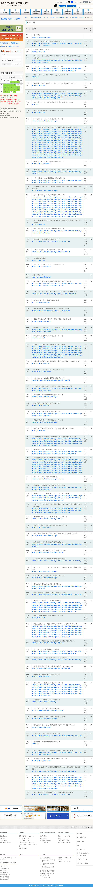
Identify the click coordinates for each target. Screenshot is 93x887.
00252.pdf (54, 329)
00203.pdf (35, 252)
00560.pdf (73, 586)
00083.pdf (42, 131)
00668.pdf (60, 651)
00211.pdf (35, 266)
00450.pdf (67, 472)
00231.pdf (42, 294)
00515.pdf (54, 519)
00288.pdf (48, 353)
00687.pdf (35, 668)
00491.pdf (42, 508)
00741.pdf (48, 702)
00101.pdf (54, 136)
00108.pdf (48, 138)
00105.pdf (79, 136)
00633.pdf (60, 630)
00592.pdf (60, 607)
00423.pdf (48, 466)
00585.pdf (67, 605)
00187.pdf (42, 231)
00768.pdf (60, 752)
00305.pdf (54, 357)
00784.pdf (73, 771)
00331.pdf (42, 397)
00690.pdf (54, 668)
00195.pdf (42, 233)
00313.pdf (35, 380)
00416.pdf (54, 464)
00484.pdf (79, 498)
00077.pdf (54, 129)
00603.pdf (79, 609)
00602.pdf (73, 609)
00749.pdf (42, 718)
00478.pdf (42, 498)
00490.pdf (35, 508)
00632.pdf (54, 630)
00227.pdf (48, 285)
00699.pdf (54, 685)
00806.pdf (67, 781)
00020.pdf (54, 60)
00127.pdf (67, 142)
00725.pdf (67, 691)
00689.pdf (48, 668)
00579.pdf (79, 603)
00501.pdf (54, 510)
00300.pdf (73, 355)
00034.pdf (73, 68)
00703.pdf (79, 685)
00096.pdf (73, 133)
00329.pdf (48, 390)
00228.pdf (54, 285)
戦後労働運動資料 (5, 874)
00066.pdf (60, 98)
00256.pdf (79, 329)
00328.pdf (42, 390)
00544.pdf (73, 561)
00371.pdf (42, 443)
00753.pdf (42, 727)
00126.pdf (60, 142)
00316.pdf (54, 380)
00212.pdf (42, 266)
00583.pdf (54, 605)
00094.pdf (60, 133)
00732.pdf (60, 693)
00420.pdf (79, 464)
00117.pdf (54, 140)
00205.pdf (48, 252)
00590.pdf (48, 607)
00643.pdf (73, 632)
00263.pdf (42, 346)
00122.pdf (35, 142)
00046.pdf (35, 94)
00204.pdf (42, 252)
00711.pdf (79, 687)
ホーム (27, 17)
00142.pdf (60, 146)
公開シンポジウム (24, 838)
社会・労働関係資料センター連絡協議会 (84, 854)
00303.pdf (42, 357)
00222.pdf (67, 283)
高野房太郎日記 (4, 877)
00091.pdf (42, 133)
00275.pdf (67, 348)
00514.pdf (48, 519)
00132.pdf (48, 144)
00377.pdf (79, 443)
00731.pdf (54, 693)
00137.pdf (79, 144)
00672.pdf (35, 653)
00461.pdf (54, 487)
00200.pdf (54, 241)
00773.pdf (42, 754)
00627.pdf (73, 628)
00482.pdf (67, 498)
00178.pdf (79, 155)
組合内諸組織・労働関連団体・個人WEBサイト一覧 (47, 871)
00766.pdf (48, 752)
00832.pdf (54, 794)
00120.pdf (73, 140)
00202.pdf (67, 241)
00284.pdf (73, 350)
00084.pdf (48, 131)
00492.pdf (48, 508)
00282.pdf (60, 350)
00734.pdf (73, 693)
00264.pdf (48, 346)
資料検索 (2, 854)
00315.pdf (48, 380)
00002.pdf (42, 37)
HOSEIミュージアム (82, 863)
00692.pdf (67, 668)
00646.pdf (42, 634)
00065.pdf (54, 98)
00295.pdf (42, 355)
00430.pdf (42, 468)
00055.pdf (42, 96)
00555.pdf (42, 586)
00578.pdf (73, 603)
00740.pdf (42, 702)
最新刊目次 (43, 836)
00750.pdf (48, 718)
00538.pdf (35, 561)
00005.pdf (42, 43)
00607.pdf (54, 611)
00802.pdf (42, 781)
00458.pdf (35, 487)
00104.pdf (73, 136)
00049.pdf (54, 94)
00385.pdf (54, 451)
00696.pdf (35, 685)
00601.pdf (67, 609)
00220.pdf (54, 283)
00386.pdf (60, 451)
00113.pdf (79, 138)
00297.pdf (54, 355)
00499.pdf (42, 510)
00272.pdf (48, 348)
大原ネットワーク (82, 859)
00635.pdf (73, 630)
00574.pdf (48, 603)
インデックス (3, 866)
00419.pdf (73, 464)
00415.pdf (48, 464)
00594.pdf (73, 607)
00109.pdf (54, 138)
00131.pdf (42, 144)
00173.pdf (48, 155)
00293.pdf (79, 353)
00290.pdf (60, 353)
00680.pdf (42, 660)
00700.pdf (60, 685)
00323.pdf (60, 388)
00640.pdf (54, 632)
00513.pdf (42, 519)
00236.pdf (73, 294)
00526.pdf (48, 544)
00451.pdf (73, 472)
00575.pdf (54, 603)
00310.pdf (35, 371)
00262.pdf (35, 346)
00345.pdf (35, 416)
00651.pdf (73, 634)
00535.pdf (48, 552)
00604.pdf (35, 611)
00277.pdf (79, 348)
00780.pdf (48, 771)
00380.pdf (48, 445)
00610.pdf (73, 611)
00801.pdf (35, 781)
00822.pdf (67, 786)
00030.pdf (48, 68)
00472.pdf (54, 496)
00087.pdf (67, 131)
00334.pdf (35, 405)
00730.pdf (48, 693)
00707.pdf (54, 687)
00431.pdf (48, 468)
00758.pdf (54, 735)
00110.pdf (60, 138)
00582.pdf (48, 605)
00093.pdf (54, 133)
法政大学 (79, 833)
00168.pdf (67, 153)
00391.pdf (42, 453)
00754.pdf (48, 727)
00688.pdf (42, 668)
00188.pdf (48, 231)
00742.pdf (54, 702)
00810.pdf (42, 784)
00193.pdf (79, 231)
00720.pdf (35, 691)
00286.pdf (35, 353)
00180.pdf (42, 157)
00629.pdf (35, 630)
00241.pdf (42, 310)
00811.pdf (48, 784)
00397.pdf (35, 460)
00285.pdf (79, 350)
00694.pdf (42, 676)
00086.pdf (60, 131)
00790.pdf (67, 777)
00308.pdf (42, 363)
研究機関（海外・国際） (64, 861)
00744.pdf (42, 710)
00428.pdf (79, 466)
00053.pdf (79, 94)
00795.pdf (48, 779)
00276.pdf (73, 348)
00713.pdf (42, 689)
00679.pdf (35, 660)
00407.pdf (48, 462)
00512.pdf (35, 519)
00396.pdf (73, 453)
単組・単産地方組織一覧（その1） (47, 864)
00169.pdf (73, 153)
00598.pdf (48, 609)
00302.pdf (35, 357)
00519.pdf (48, 527)
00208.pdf (67, 252)
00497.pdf (79, 508)
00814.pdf (67, 784)
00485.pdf (35, 500)
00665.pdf (42, 651)
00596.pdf (35, 609)
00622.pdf (42, 628)
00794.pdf (42, 779)
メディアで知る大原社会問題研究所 (28, 845)
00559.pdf (67, 586)
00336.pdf (48, 405)
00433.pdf (60, 468)
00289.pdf (54, 353)
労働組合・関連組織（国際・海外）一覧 (47, 874)
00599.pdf (54, 609)
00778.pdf (35, 771)
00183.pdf (60, 157)
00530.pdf (73, 544)
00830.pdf (42, 794)
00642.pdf (67, 632)
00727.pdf (79, 691)
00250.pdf (42, 329)
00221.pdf (60, 283)
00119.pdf (67, 140)
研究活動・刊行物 (63, 832)
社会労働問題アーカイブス (10, 19)
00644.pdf (79, 632)
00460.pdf (48, 487)
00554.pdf (35, 586)
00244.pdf (60, 310)
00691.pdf (60, 668)
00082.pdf (35, 131)
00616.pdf (54, 626)
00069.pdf (42, 112)
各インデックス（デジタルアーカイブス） (58, 17)
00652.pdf (79, 634)
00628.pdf (79, 628)
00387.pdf (67, 451)
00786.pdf (42, 777)
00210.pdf (42, 260)
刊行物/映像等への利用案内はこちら (11, 43)
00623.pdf (48, 628)
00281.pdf (54, 350)
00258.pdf (42, 331)
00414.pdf (42, 464)
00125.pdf (54, 142)
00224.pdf (79, 283)
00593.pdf (67, 607)
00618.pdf (67, 626)
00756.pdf (42, 735)
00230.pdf (35, 294)
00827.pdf (48, 788)
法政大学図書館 (81, 837)
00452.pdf (79, 472)
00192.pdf (73, 231)
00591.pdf (54, 607)
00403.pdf (73, 460)
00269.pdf (79, 346)
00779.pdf (42, 771)
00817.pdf (35, 786)
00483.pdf (73, 498)
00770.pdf (73, 752)
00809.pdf (35, 784)
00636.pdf (79, 630)
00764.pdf (35, 752)
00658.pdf (67, 637)
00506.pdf (35, 512)
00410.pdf (67, 462)
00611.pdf (35, 618)
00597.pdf (42, 609)
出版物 (60, 838)
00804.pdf (54, 781)
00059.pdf (67, 96)
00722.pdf (48, 691)
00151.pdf (67, 148)
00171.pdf (35, 155)
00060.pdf (73, 96)
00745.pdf (48, 710)
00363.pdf (42, 441)
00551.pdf (42, 578)
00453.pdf (35, 479)
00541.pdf (54, 561)
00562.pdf (35, 588)
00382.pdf (35, 451)
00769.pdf (67, 752)
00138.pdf (35, 146)
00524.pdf (35, 544)
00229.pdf (60, 285)
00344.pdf (79, 413)
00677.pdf (67, 653)
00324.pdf (67, 388)
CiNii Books (80, 841)
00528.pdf (60, 544)
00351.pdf (54, 422)
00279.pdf (42, 350)
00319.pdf (35, 388)
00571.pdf (79, 594)
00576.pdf (60, 603)
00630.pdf (42, 630)
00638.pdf (42, 632)
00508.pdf (48, 512)
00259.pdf (48, 331)
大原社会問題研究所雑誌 (47, 832)
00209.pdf (35, 260)
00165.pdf (48, 153)
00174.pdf (54, 155)
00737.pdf (42, 695)
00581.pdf (42, 605)
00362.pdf (35, 441)
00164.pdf (42, 153)
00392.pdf (48, 453)
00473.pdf (60, 496)
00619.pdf (73, 626)
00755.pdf (35, 735)
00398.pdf (42, 460)
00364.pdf (48, 441)
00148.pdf (48, 148)
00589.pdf (42, 607)
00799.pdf (73, 779)
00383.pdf (42, 451)
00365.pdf (54, 441)
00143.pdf (67, 146)
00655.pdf (48, 637)
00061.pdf (79, 96)
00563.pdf (42, 588)
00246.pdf (35, 321)
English (63, 6)
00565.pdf (42, 594)
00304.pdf (48, 357)
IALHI (20, 854)
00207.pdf (60, 252)
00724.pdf (60, 691)
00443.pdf (73, 470)
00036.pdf (35, 70)
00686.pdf (79, 660)
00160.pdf (67, 151)
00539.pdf (42, 561)
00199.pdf (48, 241)
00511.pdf (67, 512)
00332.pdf (48, 397)
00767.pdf (54, 752)
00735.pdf (79, 693)
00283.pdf (67, 350)
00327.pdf (35, 390)
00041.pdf (67, 70)
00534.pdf (42, 552)
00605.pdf (42, 611)
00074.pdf (35, 129)
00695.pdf (48, 676)
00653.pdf (35, 637)
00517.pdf (35, 527)
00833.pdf (60, 794)
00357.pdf (54, 439)
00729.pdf (42, 693)
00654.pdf (42, 637)
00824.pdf (79, 786)
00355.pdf (42, 439)
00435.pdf (73, 468)
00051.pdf (67, 94)
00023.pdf (73, 60)
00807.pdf (73, 781)
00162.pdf (79, 151)
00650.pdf (67, 634)
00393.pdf (54, 453)
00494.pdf (60, 508)
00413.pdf (35, 464)
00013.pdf (42, 45)
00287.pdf (42, 353)
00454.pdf (42, 479)
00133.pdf (54, 144)
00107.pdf (42, 138)
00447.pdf (48, 472)
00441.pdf (60, 470)
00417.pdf (60, 464)
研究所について (4, 836)
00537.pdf (60, 552)
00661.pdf (48, 643)
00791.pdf (73, 777)
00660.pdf (42, 643)
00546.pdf (35, 571)
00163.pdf (35, 153)
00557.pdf (54, 586)
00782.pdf (60, 771)
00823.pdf (73, 786)
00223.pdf (73, 283)
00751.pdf (54, 718)
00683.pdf (60, 660)
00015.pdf (35, 52)
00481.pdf (60, 498)
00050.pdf (60, 94)
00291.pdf (67, 353)
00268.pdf (73, 346)
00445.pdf (35, 472)
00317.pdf (60, 380)
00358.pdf (60, 439)
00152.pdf (73, 148)
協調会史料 (3, 870)
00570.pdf (73, 594)
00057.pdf (54, 96)
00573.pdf (42, 603)
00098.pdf (35, 136)
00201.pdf (60, 241)
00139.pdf (42, 146)
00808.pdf (79, 781)
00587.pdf (79, 605)
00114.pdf (35, 140)
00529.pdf (67, 544)
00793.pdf (35, 779)
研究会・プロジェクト (64, 836)
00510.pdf (60, 512)
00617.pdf (60, 626)
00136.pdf (73, 144)
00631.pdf (48, 630)
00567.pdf (54, 594)
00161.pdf (73, 151)
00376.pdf (73, 443)
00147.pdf (42, 148)
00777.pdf (48, 760)
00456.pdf (54, 479)
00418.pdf (67, 464)
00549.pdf (54, 571)
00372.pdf (48, 443)
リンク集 (43, 854)
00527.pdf (54, 544)
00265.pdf (54, 346)
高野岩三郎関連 (4, 879)
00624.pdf (54, 628)
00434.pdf (67, 468)
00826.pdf (42, 788)
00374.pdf (60, 443)
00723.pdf (54, 691)
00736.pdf (35, 695)
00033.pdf (67, 68)
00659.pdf (35, 643)
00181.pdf (48, 157)
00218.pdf (42, 283)
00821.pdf (60, 786)
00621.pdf (35, 628)
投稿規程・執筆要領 (45, 840)
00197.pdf (35, 241)
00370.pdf (35, 443)
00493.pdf (54, 508)
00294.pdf (35, 355)
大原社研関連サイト (45, 858)
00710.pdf (73, 687)
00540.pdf (48, 561)
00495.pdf (67, 508)
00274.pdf (60, 348)
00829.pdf (35, 794)
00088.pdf (73, 131)
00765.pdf (42, 752)
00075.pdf (42, 129)
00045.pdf (42, 85)
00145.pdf (79, 146)
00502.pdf (60, 510)
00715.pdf (54, 689)
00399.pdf (48, 460)
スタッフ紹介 (3, 840)
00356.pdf (48, 439)
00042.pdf (73, 70)
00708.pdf (60, 687)
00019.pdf (48, 60)
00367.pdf (67, 441)
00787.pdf (48, 777)
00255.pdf (73, 329)
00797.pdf (60, 779)
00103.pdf (67, 136)
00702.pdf (73, 685)
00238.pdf (42, 302)
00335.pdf (42, 405)
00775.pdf (35, 760)
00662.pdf (54, 643)
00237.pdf (35, 302)
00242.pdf (48, 310)
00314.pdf (42, 380)
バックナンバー (44, 838)
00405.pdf (35, 462)
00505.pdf (79, 510)
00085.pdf (54, 131)
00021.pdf (60, 60)
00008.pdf (60, 43)
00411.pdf (73, 462)
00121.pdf (79, 140)
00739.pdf (35, 702)
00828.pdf (54, 788)
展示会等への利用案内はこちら (9, 46)
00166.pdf (54, 153)
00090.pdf (35, 133)
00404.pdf (79, 460)
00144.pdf (73, 146)
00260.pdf (35, 338)
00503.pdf (67, 510)
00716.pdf (60, 689)
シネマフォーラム (24, 840)
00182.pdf (54, 157)
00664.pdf (35, 651)
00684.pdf (67, 660)
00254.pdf (67, 329)
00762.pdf (79, 735)
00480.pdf (54, 498)
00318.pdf (67, 380)
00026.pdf (42, 62)
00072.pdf (48, 121)
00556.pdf (48, 586)
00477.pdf (35, 498)
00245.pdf (67, 310)
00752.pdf (35, 727)
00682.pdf (54, 660)
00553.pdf (54, 578)
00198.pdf (42, 241)
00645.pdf (35, 634)
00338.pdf (42, 413)
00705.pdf (42, 687)
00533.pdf (35, 552)
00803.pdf (48, 781)
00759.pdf (60, 735)
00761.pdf (73, 735)
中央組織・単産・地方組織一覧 (47, 860)
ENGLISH (90, 827)
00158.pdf (54, 151)
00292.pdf (73, 353)
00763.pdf (35, 744)
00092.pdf (48, 133)
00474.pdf (67, 496)
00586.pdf (73, 605)
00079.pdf (67, 129)
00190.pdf (60, 231)
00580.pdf (35, 605)
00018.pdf (42, 60)
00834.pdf (67, 794)
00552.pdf (48, 578)
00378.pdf (35, 445)
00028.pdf (35, 68)
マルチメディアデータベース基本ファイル (8, 858)
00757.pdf (48, 735)
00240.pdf (35, 310)
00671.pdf (79, 651)
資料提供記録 (22, 848)
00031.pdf (54, 68)
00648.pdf (54, 634)
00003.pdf (48, 37)
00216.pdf (48, 277)
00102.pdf (60, 136)
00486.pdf (42, 500)
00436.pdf (79, 468)
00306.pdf (60, 357)
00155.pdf (35, 151)
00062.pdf (35, 98)
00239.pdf (48, 302)
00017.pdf (35, 60)
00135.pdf (67, 144)
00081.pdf (79, 129)
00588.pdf (35, 607)
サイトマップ (81, 827)
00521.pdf (42, 536)
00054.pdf (35, 96)
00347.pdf (48, 416)
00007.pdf (54, 43)
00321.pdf (48, 388)
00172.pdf (42, 155)
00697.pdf (42, 685)
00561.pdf (79, 586)
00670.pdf (73, 651)
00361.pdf (79, 439)
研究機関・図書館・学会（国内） (64, 858)
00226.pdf (42, 285)
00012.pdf (35, 45)
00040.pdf (60, 70)
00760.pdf (67, 735)
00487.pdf (48, 500)
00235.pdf (67, 294)
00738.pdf (48, 695)
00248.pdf (48, 321)
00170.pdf (79, 153)
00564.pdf (35, 594)
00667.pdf (54, 651)
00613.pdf (35, 626)
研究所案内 (3, 832)
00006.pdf (48, 43)
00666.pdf (48, 651)
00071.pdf (42, 121)
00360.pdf (73, 439)
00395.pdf (67, 453)
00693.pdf (35, 676)
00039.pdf (54, 70)
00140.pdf (48, 146)
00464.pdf (73, 487)
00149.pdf (54, 148)
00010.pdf (73, 43)
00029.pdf (42, 68)
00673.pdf (42, 653)
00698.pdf (48, 685)
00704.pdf (35, 687)
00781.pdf (54, 771)
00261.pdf (42, 338)
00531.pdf (79, 544)
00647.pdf (48, 634)
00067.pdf (35, 104)
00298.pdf (60, 355)
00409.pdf (60, 462)
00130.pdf (35, 144)
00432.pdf (54, 468)
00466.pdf (35, 489)
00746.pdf (54, 710)
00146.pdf (35, 148)
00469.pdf (35, 496)
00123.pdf (42, 142)
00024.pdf (79, 60)
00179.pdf (35, 157)
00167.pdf (60, 153)
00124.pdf (48, 142)
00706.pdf (48, 687)
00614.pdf (42, 626)
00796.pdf (54, 779)
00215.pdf (42, 277)
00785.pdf (35, 777)
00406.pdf (42, 462)
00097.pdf (79, 133)
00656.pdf (54, 637)
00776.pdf (42, 760)
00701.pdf (67, 685)
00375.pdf (67, 443)
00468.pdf (48, 489)
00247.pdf (42, 321)
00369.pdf (79, 441)
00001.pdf (35, 37)
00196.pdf (48, 233)
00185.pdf (42, 224)
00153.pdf (79, 148)
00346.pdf (42, 416)
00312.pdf (48, 371)
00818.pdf (42, 786)
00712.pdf (35, 689)
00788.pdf (54, 777)
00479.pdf (48, 498)
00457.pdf (60, 479)
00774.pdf (48, 754)
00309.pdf (48, 363)
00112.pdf (73, 138)
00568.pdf (60, 594)
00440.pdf (54, 470)
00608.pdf (60, 611)
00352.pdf (35, 430)
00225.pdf (35, 285)
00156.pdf (42, 151)
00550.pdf (35, 578)
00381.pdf (54, 445)
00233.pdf (54, 294)
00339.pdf (48, 413)
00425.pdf (60, 466)
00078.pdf (60, 129)
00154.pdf (42, 210)
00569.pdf (67, 594)
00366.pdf (60, 441)
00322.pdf (54, 388)
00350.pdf (48, 422)
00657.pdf (60, 637)
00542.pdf (60, 561)
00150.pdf (60, 148)
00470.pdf (42, 496)
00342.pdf (67, 413)
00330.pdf (35, 397)
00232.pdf (48, 294)
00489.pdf (60, 500)
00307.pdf (35, 363)
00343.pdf (73, 413)
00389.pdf (79, 451)
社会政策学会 (81, 849)
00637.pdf (35, 632)
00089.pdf (79, 131)
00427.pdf (73, 466)
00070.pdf (35, 121)
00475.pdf (73, 496)
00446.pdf (42, 472)
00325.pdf (73, 388)
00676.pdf (60, 653)
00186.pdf (35, 231)
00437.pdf (35, 470)
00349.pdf (42, 422)
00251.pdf (48, 329)
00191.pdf (67, 231)
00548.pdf (48, 571)
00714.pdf (48, 689)
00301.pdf (79, 355)
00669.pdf (67, 651)
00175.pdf (60, 155)
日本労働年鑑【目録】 (64, 840)
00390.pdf (35, 453)
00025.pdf (35, 62)
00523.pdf (54, 536)
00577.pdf (67, 603)
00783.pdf (67, 771)
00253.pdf (60, 329)
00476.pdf (79, 496)
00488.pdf (54, 500)
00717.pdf (67, 689)
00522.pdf (48, 536)
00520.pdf (35, 536)
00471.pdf (48, 496)
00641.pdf (60, 632)
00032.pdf (60, 68)
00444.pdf (79, 470)
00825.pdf (35, 788)
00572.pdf (35, 603)
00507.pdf (42, 512)
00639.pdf (48, 632)
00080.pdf (73, 129)
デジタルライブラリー (64, 842)
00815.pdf (73, 784)
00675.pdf (54, 653)
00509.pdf (54, 512)
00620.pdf (79, 626)
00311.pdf (42, 371)
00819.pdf (48, 786)
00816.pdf (79, 784)
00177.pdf (73, 155)
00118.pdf (60, 140)
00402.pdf (67, 460)
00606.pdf (48, 611)
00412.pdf (79, 462)
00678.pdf (73, 653)
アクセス (72, 6)
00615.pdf (48, 626)
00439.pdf (48, 470)
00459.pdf (42, 487)
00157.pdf (48, 151)
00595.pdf (79, 607)
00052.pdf (73, 94)
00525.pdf (42, 544)
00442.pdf (67, 470)
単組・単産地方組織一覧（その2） (47, 867)
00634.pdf (67, 630)
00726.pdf (73, 691)
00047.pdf (42, 94)
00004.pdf (35, 43)
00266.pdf (60, 346)
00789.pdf (60, 777)
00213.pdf (48, 266)
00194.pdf (35, 233)
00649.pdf (60, 634)
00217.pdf (35, 283)
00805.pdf (60, 781)
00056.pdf (48, 96)
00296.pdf (48, 355)
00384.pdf (48, 451)
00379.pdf (42, 445)
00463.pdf (67, 487)
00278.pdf (35, 350)
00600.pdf (60, 609)
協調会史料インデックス (78, 17)
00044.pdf (35, 85)
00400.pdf (54, 460)
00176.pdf (67, 155)
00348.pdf (35, 422)
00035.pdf (79, 68)
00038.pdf (48, 70)
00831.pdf (48, 794)
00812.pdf (54, 784)
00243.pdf (54, 310)
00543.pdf (67, 561)
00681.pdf (48, 660)
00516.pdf (60, 519)
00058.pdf (60, 96)
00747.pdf (60, 710)
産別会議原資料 (4, 872)
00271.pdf (42, 348)
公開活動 (21, 832)
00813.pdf (60, 784)
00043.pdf (35, 77)
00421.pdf (35, 466)
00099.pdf (42, 136)
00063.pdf (42, 98)
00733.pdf (67, 693)
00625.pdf (60, 628)
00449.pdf (60, 472)
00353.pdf (42, 430)
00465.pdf (79, 487)
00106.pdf (35, 138)
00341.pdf (60, 413)
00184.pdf (35, 224)
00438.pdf (42, 470)
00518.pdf (42, 527)
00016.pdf (42, 52)
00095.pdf (67, 133)
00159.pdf (60, 151)
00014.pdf (48, 45)
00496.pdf (73, 508)
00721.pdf (42, 691)
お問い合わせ (44, 842)
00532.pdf (35, 546)
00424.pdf (54, 466)
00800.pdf (79, 779)
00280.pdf (48, 350)
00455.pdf (48, 479)
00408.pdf (54, 462)
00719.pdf (79, 689)
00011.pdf (79, 43)
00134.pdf (60, 144)
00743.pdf (35, 710)
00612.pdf (42, 618)
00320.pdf (42, 388)
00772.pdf (35, 754)
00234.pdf (60, 294)
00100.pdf (48, 136)
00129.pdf (79, 142)
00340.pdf (54, 413)
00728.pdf (35, 693)
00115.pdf (42, 140)
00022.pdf (67, 60)
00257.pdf (35, 331)
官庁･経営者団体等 (45, 877)
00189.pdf (54, 231)
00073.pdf (54, 121)
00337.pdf (35, 413)
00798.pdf (67, 779)
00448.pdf (54, 472)
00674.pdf (48, 653)
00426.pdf (67, 466)
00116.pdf (48, 140)
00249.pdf (35, 329)
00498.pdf (35, 510)
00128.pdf (73, 142)
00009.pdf (67, 43)
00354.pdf (35, 439)
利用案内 (2, 838)
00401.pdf (60, 460)
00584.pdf (60, 605)
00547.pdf (42, 571)
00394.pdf (60, 453)
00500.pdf (48, 510)
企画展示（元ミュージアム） (27, 842)
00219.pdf (48, 283)
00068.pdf (35, 112)
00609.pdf (67, 611)
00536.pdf (54, 552)
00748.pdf (35, 718)
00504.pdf (73, 510)
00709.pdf (67, 687)
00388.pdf (73, 451)
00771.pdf (79, 752)
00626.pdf (67, 628)
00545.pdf (79, 561)
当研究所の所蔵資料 (5, 842)
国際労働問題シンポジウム (26, 836)
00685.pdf (73, 660)
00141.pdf (54, 146)
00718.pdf (73, 689)
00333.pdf (54, 397)
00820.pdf (54, 786)
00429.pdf (35, 468)
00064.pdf (48, 98)
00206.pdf (54, 252)
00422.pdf (42, 466)
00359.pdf (67, 439)
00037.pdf (42, 70)
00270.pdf (35, 348)
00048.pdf (48, 94)
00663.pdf (60, 643)
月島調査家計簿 (4, 868)
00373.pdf (54, 443)
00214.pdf (35, 277)
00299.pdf (67, 355)
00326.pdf (79, 388)
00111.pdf (67, 138)
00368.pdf (73, 441)
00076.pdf (48, 129)
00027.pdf (48, 62)
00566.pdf (48, 594)
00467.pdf (42, 489)
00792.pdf (79, 777)
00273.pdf (54, 348)
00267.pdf (67, 346)
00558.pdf (60, 586)
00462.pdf (60, 487)
